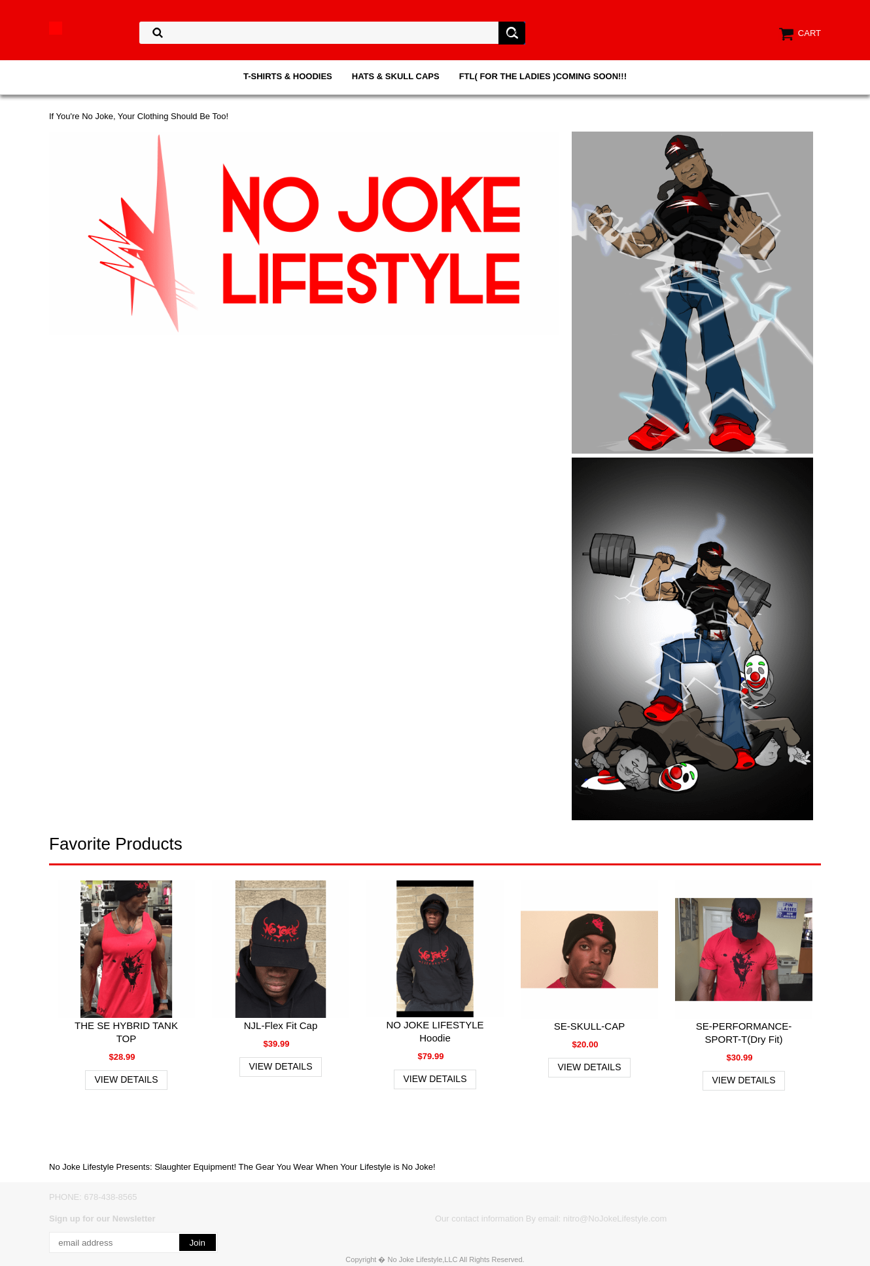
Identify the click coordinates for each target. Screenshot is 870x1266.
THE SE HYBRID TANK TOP (126, 1032)
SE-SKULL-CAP (589, 1026)
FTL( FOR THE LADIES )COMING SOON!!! (543, 76)
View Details (126, 1079)
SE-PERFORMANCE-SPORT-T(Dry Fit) (744, 1033)
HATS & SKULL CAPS (396, 76)
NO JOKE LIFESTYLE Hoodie (434, 1031)
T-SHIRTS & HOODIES (287, 76)
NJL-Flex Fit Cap (281, 1025)
